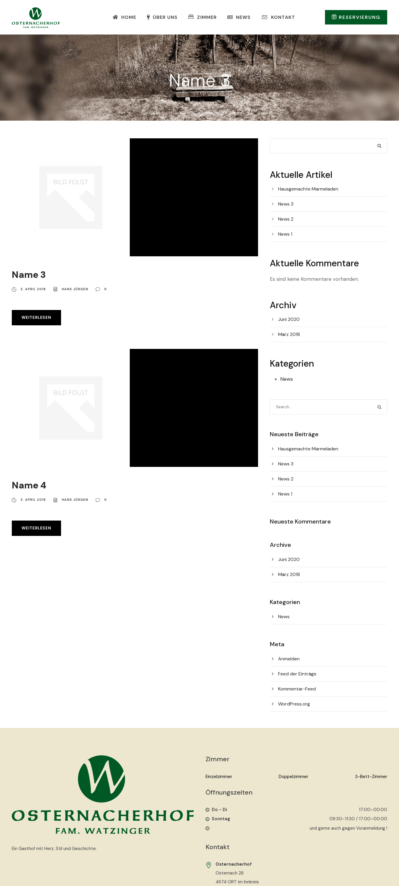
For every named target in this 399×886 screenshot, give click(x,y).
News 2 (285, 219)
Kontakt (278, 17)
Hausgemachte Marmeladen (308, 189)
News (239, 17)
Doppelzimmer (293, 777)
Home (124, 17)
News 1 (285, 234)
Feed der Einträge (297, 674)
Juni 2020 (289, 319)
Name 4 (29, 485)
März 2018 (289, 334)
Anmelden (289, 659)
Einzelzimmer (219, 777)
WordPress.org (294, 704)
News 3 (285, 204)
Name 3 (29, 275)
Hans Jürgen (75, 289)
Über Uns (162, 17)
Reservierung (356, 17)
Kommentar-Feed (297, 689)
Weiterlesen (36, 317)
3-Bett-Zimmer (371, 777)
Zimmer (202, 17)
